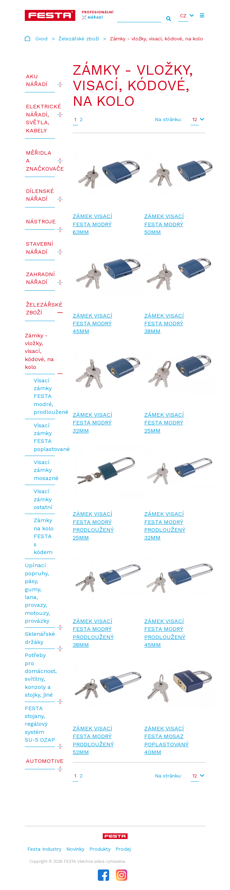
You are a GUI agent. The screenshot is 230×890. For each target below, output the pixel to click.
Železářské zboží (78, 38)
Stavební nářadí (39, 247)
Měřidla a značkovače (40, 160)
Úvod (41, 38)
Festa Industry (44, 849)
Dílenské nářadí (40, 195)
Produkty (100, 849)
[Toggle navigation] (201, 15)
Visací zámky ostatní (43, 499)
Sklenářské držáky (40, 638)
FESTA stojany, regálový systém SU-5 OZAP (40, 724)
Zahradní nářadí (40, 278)
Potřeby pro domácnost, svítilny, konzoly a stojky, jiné (40, 675)
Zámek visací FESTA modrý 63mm (92, 224)
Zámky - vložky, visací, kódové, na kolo (39, 351)
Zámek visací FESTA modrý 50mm (164, 224)
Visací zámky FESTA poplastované (44, 437)
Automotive (40, 761)
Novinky (75, 849)
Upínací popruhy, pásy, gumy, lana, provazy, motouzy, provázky (37, 593)
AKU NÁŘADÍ (36, 80)
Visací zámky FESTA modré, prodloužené (44, 396)
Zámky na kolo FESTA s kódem (44, 536)
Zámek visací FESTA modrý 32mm (92, 422)
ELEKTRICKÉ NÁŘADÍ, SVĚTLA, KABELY (40, 118)
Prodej (123, 849)
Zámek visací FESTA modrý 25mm (164, 422)
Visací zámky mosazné (44, 470)
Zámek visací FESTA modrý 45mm (92, 323)
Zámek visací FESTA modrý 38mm (164, 323)
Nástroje (40, 221)
